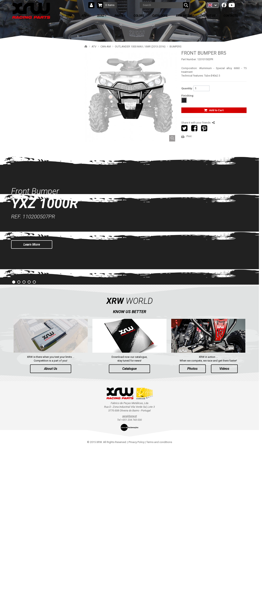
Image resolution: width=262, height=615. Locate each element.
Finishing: (187, 95)
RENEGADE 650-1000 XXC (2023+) (39, 194)
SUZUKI (21, 252)
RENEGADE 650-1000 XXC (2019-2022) (42, 202)
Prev (3, 397)
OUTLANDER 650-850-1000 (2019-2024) (42, 100)
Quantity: (187, 88)
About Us (50, 535)
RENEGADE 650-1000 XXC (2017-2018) (42, 209)
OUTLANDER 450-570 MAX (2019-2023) (42, 122)
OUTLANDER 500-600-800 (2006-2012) (42, 180)
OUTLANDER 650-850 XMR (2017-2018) (42, 129)
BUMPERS (28, 165)
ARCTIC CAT (24, 281)
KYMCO (22, 267)
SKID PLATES (29, 158)
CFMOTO (22, 238)
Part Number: (189, 59)
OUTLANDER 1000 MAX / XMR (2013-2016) (44, 151)
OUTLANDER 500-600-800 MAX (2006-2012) (45, 187)
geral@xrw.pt (129, 582)
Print (189, 136)
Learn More (31, 411)
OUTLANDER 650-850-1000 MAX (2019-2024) (45, 108)
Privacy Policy (136, 608)
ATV (23, 62)
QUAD (24, 291)
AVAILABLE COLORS (36, 315)
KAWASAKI (23, 259)
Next (255, 397)
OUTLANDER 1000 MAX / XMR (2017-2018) (44, 137)
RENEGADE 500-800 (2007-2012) (38, 223)
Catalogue (129, 535)
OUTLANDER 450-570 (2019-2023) (39, 115)
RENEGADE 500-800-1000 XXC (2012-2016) (44, 216)
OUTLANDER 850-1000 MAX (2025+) (40, 86)
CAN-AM (22, 79)
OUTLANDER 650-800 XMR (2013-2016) (42, 144)
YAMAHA (22, 245)
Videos (224, 535)
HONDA (21, 274)
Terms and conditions (159, 608)
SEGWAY (22, 230)
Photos (192, 535)
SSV (23, 50)
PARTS (25, 303)
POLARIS (22, 72)
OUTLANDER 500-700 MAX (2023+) (40, 93)
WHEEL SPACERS (31, 173)
